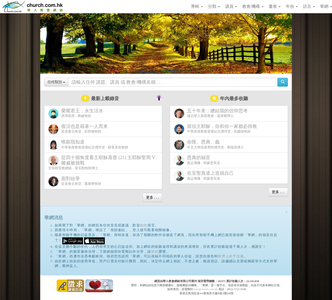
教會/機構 (253, 6)
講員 (231, 6)
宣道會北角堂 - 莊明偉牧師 (79, 129)
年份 (292, 6)
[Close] (286, 212)
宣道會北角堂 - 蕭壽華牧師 (74, 181)
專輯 (197, 6)
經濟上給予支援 (231, 256)
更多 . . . (152, 197)
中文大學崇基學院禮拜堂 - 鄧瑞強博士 (209, 144)
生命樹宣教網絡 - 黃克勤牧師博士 (101, 162)
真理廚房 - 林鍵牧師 (76, 113)
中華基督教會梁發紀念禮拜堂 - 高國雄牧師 (216, 129)
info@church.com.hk (205, 289)
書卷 (275, 6)
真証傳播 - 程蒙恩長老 (197, 160)
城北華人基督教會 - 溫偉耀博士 (212, 113)
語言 (309, 6)
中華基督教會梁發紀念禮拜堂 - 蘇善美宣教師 (88, 144)
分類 (214, 6)
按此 (144, 225)
